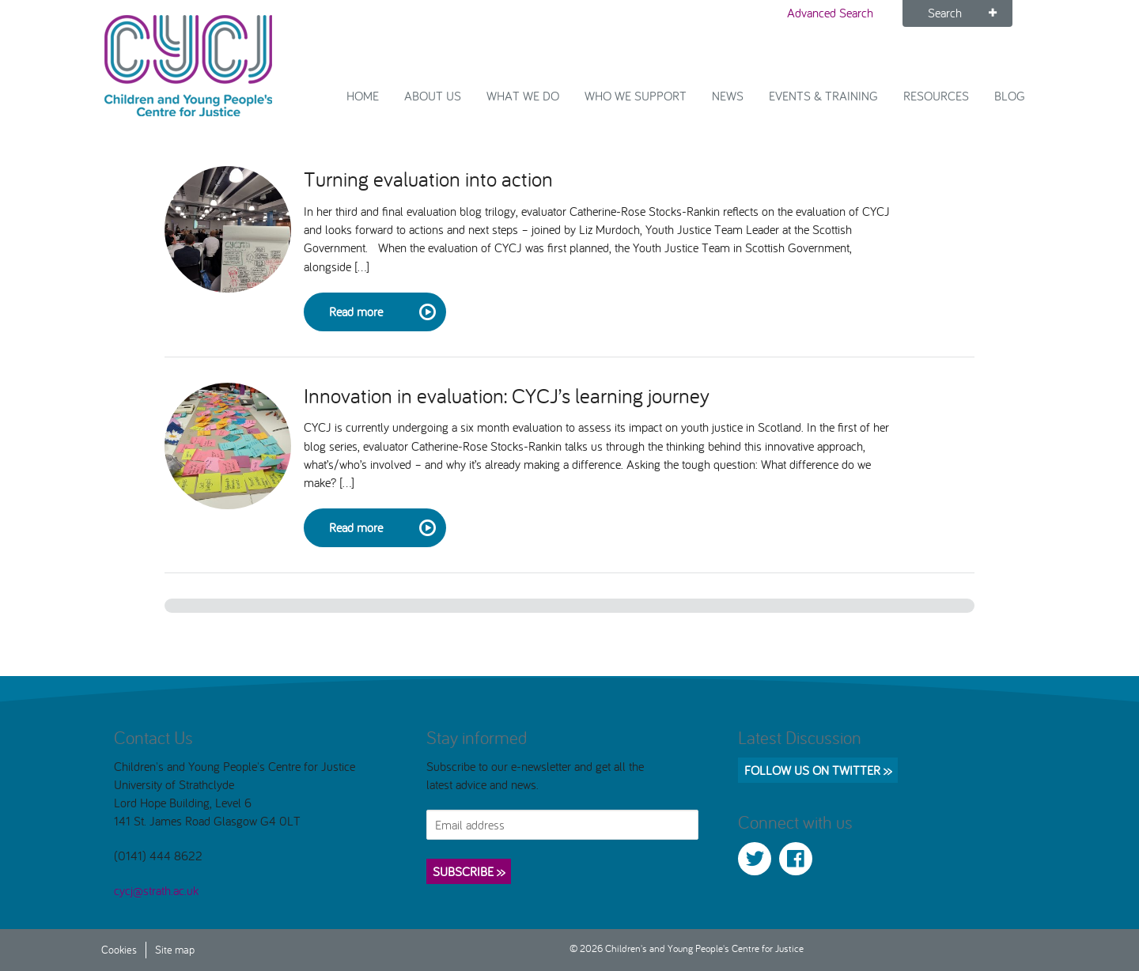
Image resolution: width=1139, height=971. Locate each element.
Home (362, 96)
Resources (936, 96)
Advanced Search (830, 13)
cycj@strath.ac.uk (156, 890)
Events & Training (823, 96)
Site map (175, 949)
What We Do (522, 96)
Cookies (119, 949)
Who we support (636, 96)
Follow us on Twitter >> (817, 770)
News (728, 96)
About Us (432, 96)
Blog (1009, 96)
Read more (381, 312)
